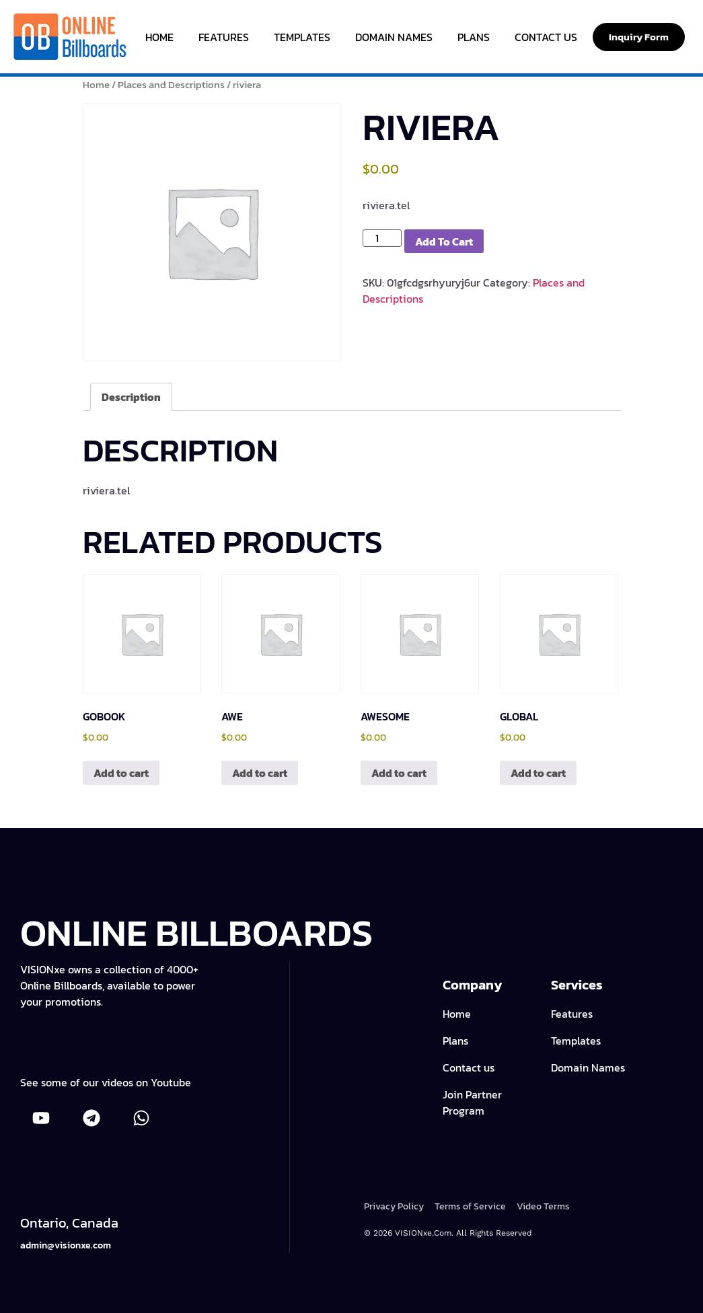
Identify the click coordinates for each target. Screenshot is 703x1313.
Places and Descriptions (171, 84)
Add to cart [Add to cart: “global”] (538, 773)
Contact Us (546, 37)
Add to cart (444, 241)
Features (223, 37)
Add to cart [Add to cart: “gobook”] (121, 773)
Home (159, 37)
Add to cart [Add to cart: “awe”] (259, 773)
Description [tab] (131, 397)
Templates (302, 37)
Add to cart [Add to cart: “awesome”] (399, 773)
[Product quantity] (382, 238)
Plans (473, 37)
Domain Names (394, 37)
